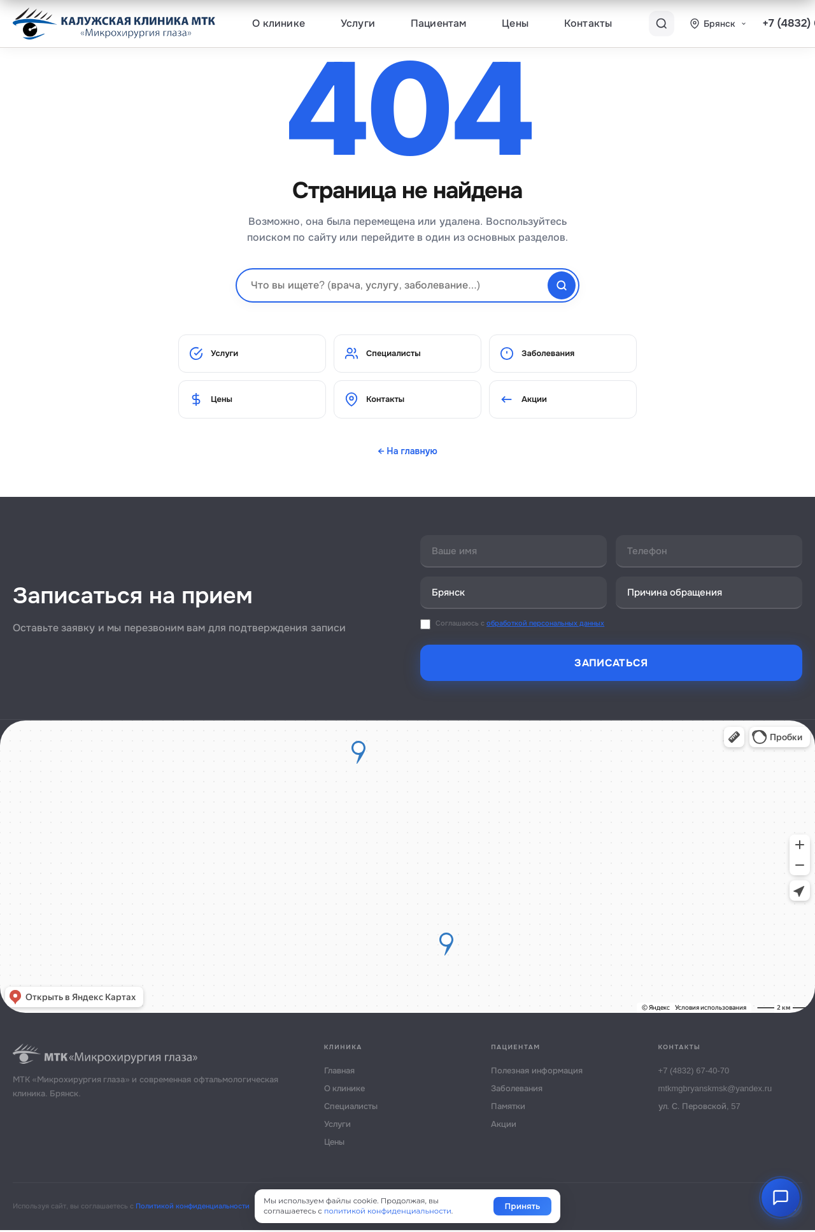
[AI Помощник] (781, 1197)
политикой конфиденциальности (387, 1211)
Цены (515, 23)
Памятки (508, 1108)
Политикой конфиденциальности (193, 1208)
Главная (339, 1072)
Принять (522, 1206)
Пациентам (438, 23)
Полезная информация (537, 1072)
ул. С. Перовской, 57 (699, 1108)
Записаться (611, 664)
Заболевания (537, 354)
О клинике (278, 23)
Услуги (358, 23)
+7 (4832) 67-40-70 (694, 1072)
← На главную (407, 451)
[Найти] (562, 285)
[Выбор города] (718, 23)
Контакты (588, 23)
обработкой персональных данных (545, 625)
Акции (523, 399)
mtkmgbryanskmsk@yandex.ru (715, 1090)
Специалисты (382, 354)
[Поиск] (661, 23)
